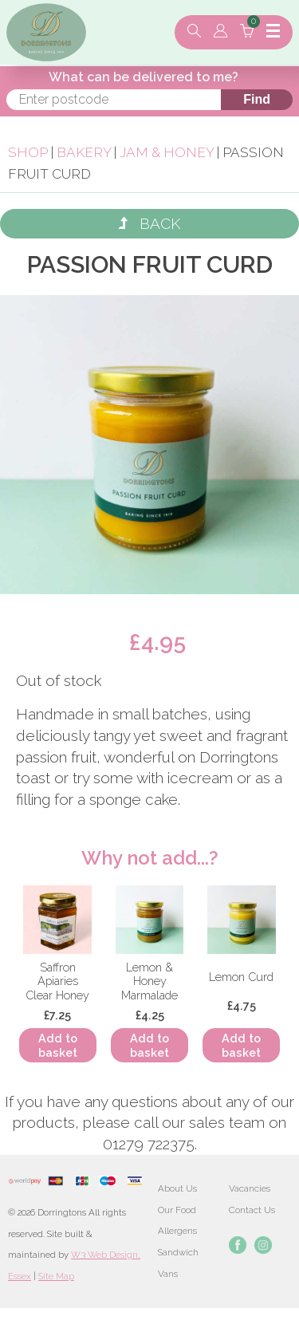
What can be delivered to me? (143, 77)
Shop (28, 152)
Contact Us (252, 1210)
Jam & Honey (167, 152)
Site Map (56, 1276)
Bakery (85, 152)
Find (256, 99)
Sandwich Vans (178, 1263)
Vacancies (249, 1188)
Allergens (177, 1230)
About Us (177, 1188)
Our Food (177, 1210)
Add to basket (57, 1044)
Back (149, 223)
